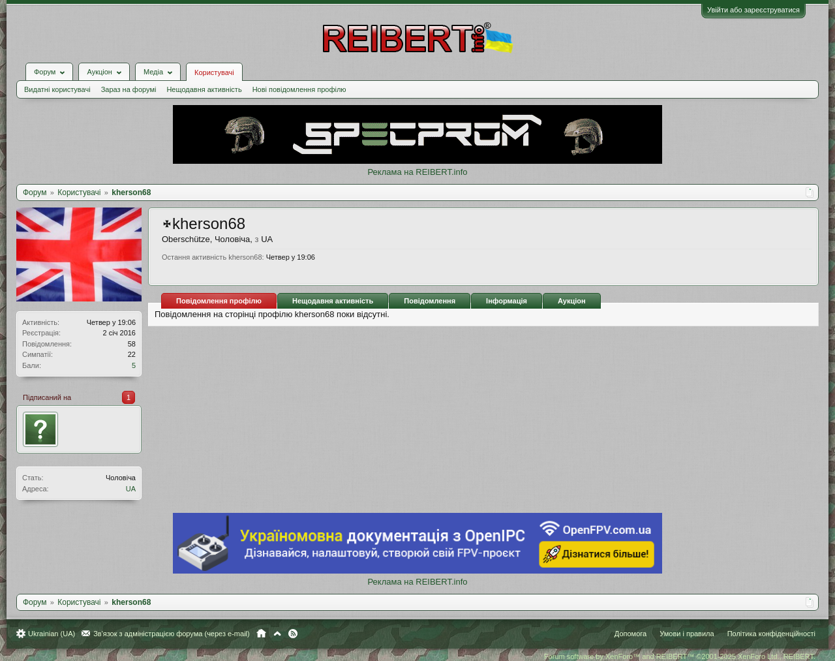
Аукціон (572, 301)
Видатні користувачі (57, 89)
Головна (261, 633)
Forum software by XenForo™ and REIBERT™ (679, 656)
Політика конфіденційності (771, 634)
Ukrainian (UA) (51, 634)
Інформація (506, 301)
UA (131, 489)
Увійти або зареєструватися (753, 10)
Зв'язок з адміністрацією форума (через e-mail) (171, 634)
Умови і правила (687, 634)
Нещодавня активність (203, 89)
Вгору (277, 633)
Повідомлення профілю (219, 301)
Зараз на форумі (129, 89)
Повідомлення (429, 301)
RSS (292, 633)
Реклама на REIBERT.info (417, 172)
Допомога (630, 634)
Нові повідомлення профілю (299, 89)
